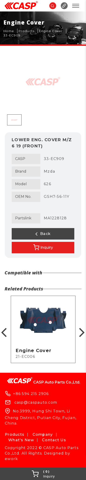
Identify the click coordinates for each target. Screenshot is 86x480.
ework (11, 459)
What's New (21, 440)
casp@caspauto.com (35, 402)
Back (43, 234)
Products (14, 434)
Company (43, 434)
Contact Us (54, 440)
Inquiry (43, 247)
